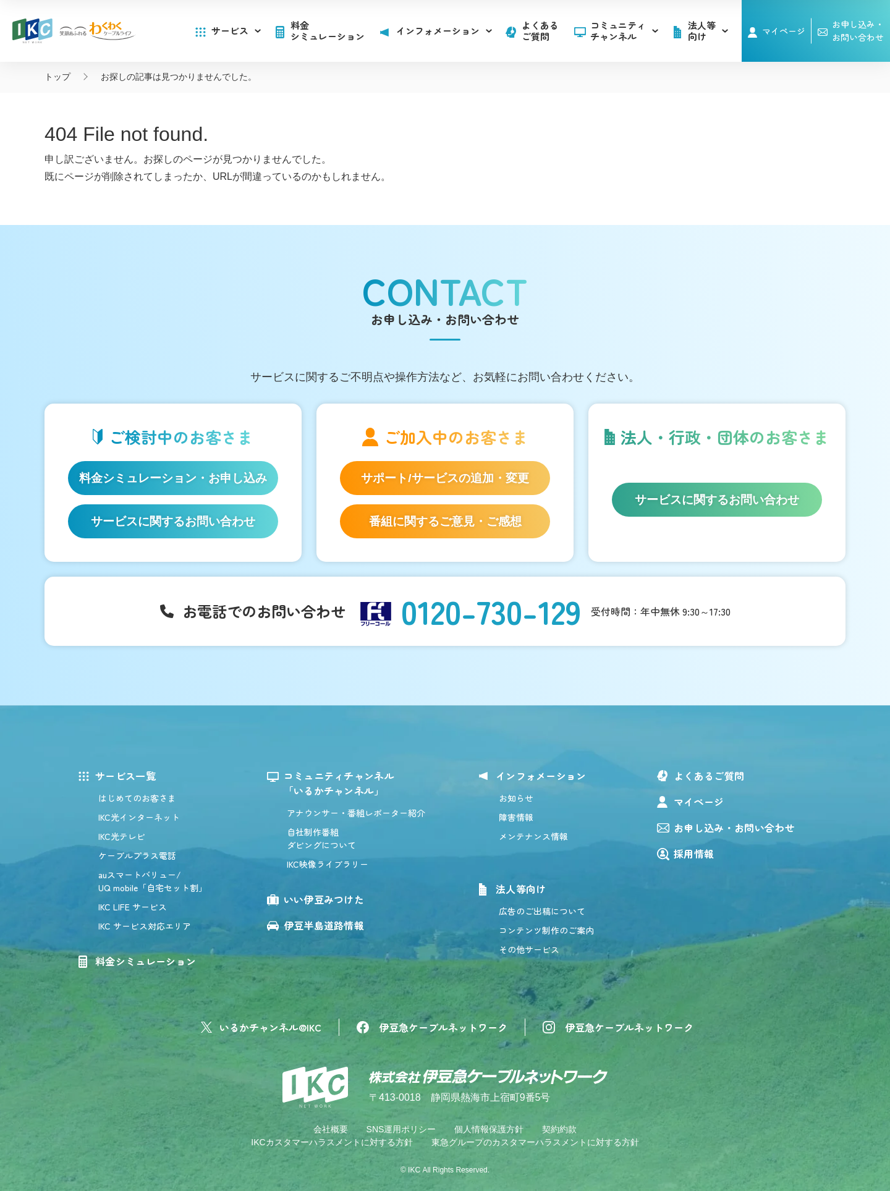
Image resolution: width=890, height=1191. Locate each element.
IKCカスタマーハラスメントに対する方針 (331, 1142)
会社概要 (330, 1129)
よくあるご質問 (540, 31)
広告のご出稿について (542, 911)
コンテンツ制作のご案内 (546, 930)
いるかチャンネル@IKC (270, 1027)
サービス (236, 30)
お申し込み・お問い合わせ (734, 827)
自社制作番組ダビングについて (321, 838)
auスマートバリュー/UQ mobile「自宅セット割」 (152, 881)
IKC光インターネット (139, 817)
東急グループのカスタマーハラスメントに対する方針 (535, 1142)
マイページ (783, 31)
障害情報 (516, 817)
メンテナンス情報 (533, 836)
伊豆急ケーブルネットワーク (443, 1027)
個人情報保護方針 (488, 1129)
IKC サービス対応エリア (144, 926)
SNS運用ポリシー (401, 1129)
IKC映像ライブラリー (327, 864)
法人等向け (521, 888)
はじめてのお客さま (137, 798)
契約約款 (559, 1129)
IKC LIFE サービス (132, 907)
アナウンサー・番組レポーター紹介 (356, 813)
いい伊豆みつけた (324, 899)
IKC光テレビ (121, 836)
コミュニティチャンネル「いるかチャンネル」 (339, 783)
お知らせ (516, 798)
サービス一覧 (125, 775)
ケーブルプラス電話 (137, 855)
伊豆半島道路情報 (324, 925)
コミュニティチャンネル (624, 31)
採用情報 (694, 853)
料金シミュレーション (327, 31)
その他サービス (529, 949)
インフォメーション (541, 775)
